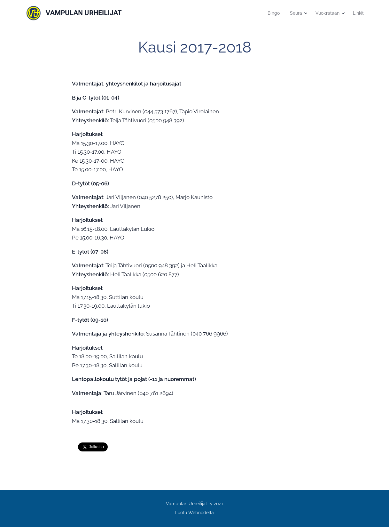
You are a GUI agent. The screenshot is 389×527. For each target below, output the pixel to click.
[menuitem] (271, 13)
